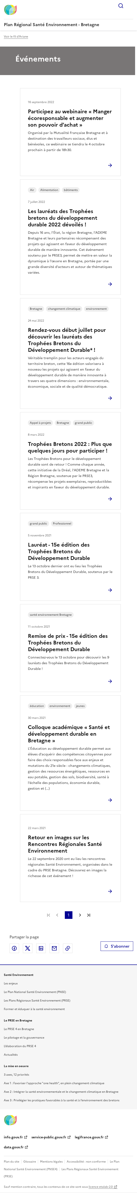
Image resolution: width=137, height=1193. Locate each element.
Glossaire (29, 1162)
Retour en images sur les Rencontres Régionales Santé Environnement (65, 844)
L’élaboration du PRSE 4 (20, 1046)
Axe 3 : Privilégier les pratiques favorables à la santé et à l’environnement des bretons (61, 1100)
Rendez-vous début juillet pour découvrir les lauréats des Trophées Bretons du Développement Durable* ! (67, 340)
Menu (130, 5)
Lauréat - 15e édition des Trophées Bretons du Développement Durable (59, 551)
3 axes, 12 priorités (16, 1075)
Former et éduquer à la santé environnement (34, 1009)
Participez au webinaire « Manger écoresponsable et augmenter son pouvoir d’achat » (70, 118)
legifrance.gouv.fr (89, 1137)
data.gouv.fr (14, 1147)
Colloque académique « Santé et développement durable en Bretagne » (69, 733)
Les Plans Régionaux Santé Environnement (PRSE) (37, 1000)
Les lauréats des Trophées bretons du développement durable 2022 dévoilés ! (62, 218)
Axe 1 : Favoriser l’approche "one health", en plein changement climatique (54, 1083)
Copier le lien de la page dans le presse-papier (67, 948)
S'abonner (116, 946)
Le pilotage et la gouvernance (24, 1038)
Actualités (11, 1055)
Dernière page (88, 915)
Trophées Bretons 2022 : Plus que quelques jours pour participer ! (70, 447)
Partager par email (54, 948)
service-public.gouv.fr (48, 1137)
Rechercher (121, 5)
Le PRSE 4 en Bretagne (19, 1029)
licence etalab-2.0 (101, 1187)
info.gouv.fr (13, 1137)
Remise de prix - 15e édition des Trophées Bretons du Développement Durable (68, 642)
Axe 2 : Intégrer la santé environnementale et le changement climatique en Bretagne (61, 1092)
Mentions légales (51, 1162)
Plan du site (11, 1162)
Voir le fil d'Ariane (16, 36)
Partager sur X (27, 948)
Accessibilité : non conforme (86, 1162)
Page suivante (80, 915)
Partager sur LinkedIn (41, 948)
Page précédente (57, 915)
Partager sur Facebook (14, 948)
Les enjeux (11, 983)
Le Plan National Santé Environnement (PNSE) (35, 992)
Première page (48, 915)
